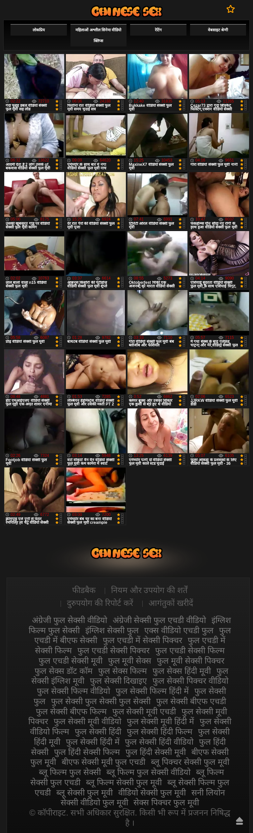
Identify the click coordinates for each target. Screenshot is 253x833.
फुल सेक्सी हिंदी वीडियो (159, 741)
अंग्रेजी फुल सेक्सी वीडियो (69, 620)
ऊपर (239, 821)
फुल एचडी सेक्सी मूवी (70, 660)
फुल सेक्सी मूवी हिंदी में (160, 721)
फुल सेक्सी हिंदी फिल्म (160, 731)
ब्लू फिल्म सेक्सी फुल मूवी (124, 782)
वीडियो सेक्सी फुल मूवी (152, 792)
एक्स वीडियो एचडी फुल (178, 630)
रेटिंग (158, 30)
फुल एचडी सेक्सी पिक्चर (113, 650)
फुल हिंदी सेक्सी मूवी (156, 752)
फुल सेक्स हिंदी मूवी (182, 670)
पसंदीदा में (231, 9)
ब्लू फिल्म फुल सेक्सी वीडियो (148, 772)
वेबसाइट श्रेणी (218, 30)
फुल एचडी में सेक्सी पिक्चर (142, 640)
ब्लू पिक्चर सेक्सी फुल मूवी (190, 761)
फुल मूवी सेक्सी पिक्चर (190, 660)
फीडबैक (84, 590)
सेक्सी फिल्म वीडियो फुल (126, 11)
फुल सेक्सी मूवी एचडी (144, 711)
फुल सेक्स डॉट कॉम (64, 670)
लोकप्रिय (39, 30)
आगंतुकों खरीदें (171, 603)
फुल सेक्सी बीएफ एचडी (191, 701)
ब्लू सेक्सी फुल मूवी (84, 792)
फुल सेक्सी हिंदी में (93, 741)
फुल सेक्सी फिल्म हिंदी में (152, 691)
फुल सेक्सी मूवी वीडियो (87, 721)
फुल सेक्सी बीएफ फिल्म (71, 711)
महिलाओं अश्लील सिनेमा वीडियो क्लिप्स (98, 35)
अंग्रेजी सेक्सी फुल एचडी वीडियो (159, 620)
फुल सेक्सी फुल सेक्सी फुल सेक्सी (101, 701)
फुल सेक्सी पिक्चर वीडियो (190, 680)
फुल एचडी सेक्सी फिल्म (190, 650)
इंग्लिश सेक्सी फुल (112, 630)
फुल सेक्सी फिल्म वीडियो (73, 691)
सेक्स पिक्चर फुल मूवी (166, 802)
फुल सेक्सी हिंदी (98, 731)
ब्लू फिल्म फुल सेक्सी (70, 772)
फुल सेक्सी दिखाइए (118, 680)
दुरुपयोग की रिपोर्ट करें (100, 603)
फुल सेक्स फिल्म (122, 670)
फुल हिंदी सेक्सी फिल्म (87, 752)
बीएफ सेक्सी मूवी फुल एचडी (103, 761)
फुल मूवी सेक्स (130, 660)
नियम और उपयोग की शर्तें (149, 590)
